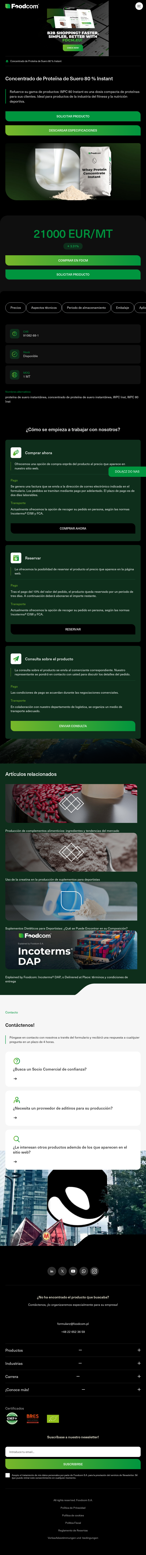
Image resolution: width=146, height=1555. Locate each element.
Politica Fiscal (73, 1523)
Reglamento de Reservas (73, 1530)
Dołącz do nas (127, 471)
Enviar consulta (73, 726)
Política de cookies (73, 1515)
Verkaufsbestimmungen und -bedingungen (73, 1538)
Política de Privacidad (73, 1508)
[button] (73, 1069)
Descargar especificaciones (73, 130)
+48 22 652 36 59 (73, 1332)
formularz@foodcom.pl (73, 1324)
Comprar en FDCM (73, 260)
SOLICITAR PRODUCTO (73, 116)
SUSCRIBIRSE (73, 1464)
